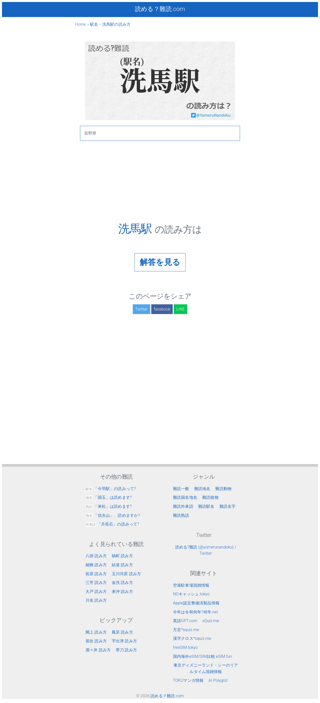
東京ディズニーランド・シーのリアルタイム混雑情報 (206, 668)
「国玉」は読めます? (109, 497)
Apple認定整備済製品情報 (196, 603)
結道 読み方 (122, 564)
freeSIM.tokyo (185, 647)
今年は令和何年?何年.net (195, 612)
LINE (180, 309)
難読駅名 (206, 506)
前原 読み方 (96, 573)
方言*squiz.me (186, 629)
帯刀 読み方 (126, 650)
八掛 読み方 (96, 555)
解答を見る (160, 262)
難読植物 (210, 497)
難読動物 (223, 488)
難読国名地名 (185, 497)
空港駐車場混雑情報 (191, 585)
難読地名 (202, 488)
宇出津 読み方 (124, 641)
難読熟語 (181, 515)
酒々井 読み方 (98, 650)
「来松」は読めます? (109, 506)
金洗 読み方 (122, 582)
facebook (162, 309)
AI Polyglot (218, 680)
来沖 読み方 (122, 591)
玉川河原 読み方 (126, 573)
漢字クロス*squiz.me (192, 638)
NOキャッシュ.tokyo (191, 594)
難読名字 (228, 506)
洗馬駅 (136, 228)
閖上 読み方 (96, 632)
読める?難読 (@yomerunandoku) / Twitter (205, 550)
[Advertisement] (160, 187)
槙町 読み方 (122, 555)
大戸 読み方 (96, 591)
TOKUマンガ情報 (188, 680)
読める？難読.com (160, 8)
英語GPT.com (185, 620)
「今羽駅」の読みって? (111, 488)
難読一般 (181, 488)
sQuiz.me (210, 620)
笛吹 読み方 (96, 641)
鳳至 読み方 (122, 632)
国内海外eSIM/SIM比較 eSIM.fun (202, 656)
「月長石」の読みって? (112, 524)
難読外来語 (183, 506)
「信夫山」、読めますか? (113, 515)
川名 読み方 (96, 600)
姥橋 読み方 (96, 564)
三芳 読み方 (96, 582)
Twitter (141, 309)
